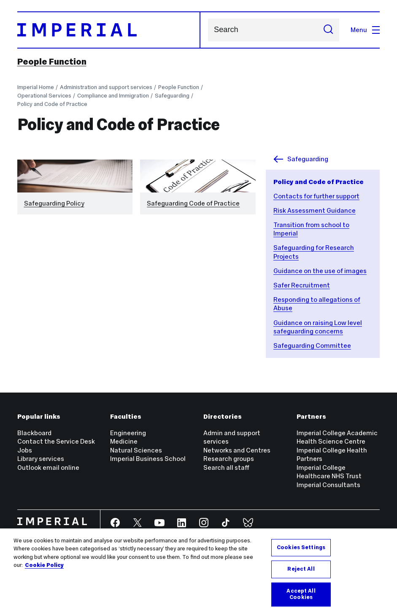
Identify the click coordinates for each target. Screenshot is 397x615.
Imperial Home (35, 87)
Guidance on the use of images (320, 271)
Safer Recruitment (301, 285)
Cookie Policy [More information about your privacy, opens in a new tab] (44, 565)
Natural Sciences (136, 450)
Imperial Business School (148, 459)
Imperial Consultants (328, 485)
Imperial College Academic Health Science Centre (337, 437)
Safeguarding (172, 95)
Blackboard (34, 433)
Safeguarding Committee (312, 345)
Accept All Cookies (300, 594)
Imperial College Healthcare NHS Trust (329, 471)
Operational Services (44, 95)
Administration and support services (106, 87)
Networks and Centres (236, 450)
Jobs (24, 450)
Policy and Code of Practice (52, 104)
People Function (51, 61)
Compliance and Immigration (113, 95)
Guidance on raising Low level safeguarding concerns (317, 327)
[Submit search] (328, 30)
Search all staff (226, 467)
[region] (198, 571)
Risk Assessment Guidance (314, 210)
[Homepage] (109, 29)
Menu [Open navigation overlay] (365, 30)
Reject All (300, 569)
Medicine (124, 441)
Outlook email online (48, 467)
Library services (40, 459)
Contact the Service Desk (56, 441)
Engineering (128, 433)
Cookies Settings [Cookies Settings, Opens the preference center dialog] (301, 547)
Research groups (228, 459)
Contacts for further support (316, 196)
